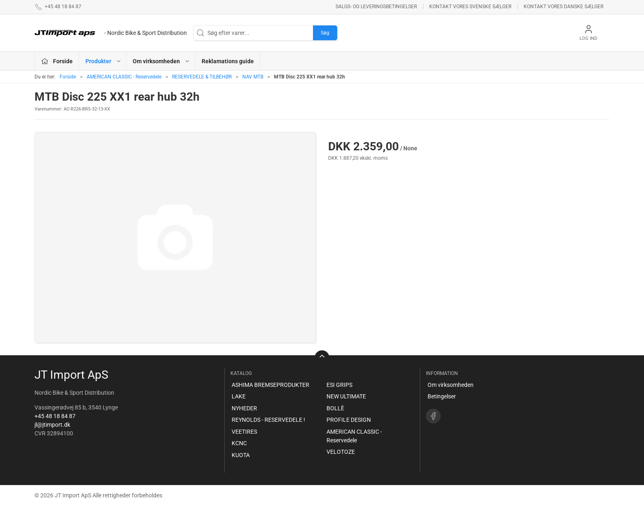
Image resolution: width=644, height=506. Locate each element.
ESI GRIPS (339, 385)
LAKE (239, 396)
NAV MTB (252, 77)
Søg (325, 33)
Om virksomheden (451, 385)
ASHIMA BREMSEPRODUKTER (270, 385)
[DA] (110, 32)
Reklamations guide (228, 61)
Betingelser (442, 396)
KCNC (239, 443)
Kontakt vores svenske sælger (470, 6)
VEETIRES (244, 431)
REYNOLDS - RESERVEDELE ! (268, 419)
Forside (68, 77)
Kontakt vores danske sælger (563, 6)
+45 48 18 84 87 (55, 416)
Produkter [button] (103, 61)
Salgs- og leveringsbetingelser (376, 6)
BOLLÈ (335, 408)
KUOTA (241, 455)
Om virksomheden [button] (161, 61)
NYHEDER (244, 408)
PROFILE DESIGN (349, 419)
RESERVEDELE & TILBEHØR (202, 77)
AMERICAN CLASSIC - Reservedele (124, 77)
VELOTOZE (341, 451)
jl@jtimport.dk (52, 424)
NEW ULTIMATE (346, 396)
